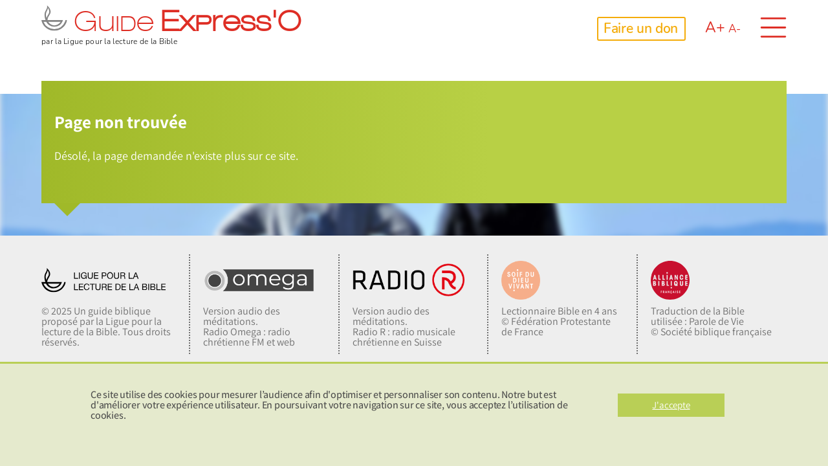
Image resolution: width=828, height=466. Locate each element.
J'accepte (671, 405)
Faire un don (641, 28)
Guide (171, 24)
